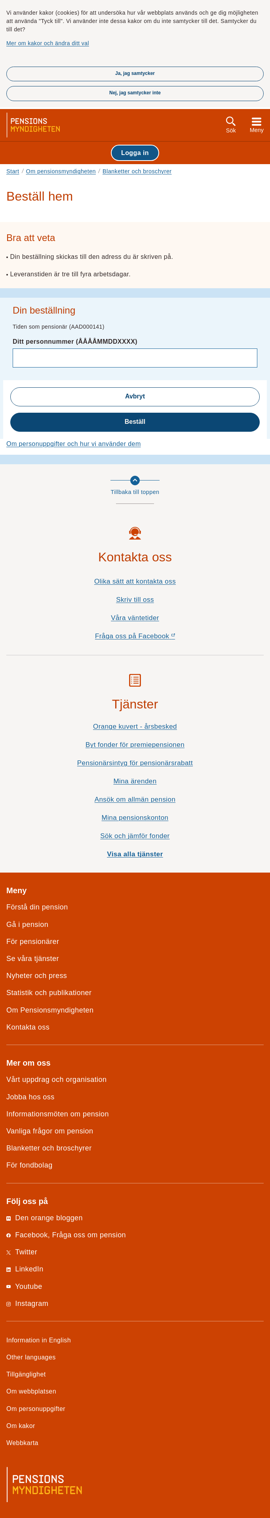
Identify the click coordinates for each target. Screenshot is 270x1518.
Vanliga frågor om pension (49, 1131)
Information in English (38, 1340)
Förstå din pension (37, 907)
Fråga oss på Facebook (149, 638)
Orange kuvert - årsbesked (135, 726)
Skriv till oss (135, 599)
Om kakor (20, 1425)
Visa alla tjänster (135, 854)
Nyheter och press (36, 976)
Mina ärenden (134, 781)
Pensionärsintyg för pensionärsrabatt (135, 763)
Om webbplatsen (31, 1391)
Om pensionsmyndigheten (61, 171)
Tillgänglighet (26, 1374)
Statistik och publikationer (48, 993)
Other (31, 1357)
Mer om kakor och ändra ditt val (47, 43)
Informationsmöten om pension (57, 1114)
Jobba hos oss (30, 1097)
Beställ (135, 421)
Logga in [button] (135, 152)
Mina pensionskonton (135, 817)
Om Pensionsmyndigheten (49, 1010)
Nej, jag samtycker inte (135, 93)
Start (12, 171)
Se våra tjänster (32, 959)
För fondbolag (29, 1165)
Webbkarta (22, 1442)
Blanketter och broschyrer (137, 171)
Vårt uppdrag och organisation (56, 1079)
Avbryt (135, 396)
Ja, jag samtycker (135, 73)
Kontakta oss (27, 1027)
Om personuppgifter (35, 1408)
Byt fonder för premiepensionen (135, 744)
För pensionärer (32, 942)
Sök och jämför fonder (134, 836)
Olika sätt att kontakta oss (135, 581)
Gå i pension (27, 924)
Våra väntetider (135, 618)
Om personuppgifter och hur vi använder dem (73, 443)
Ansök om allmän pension (135, 799)
